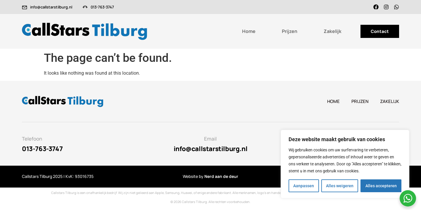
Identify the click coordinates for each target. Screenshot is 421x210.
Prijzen (289, 31)
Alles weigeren (339, 185)
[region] (345, 164)
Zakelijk (332, 31)
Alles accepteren (381, 185)
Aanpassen (303, 185)
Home (249, 31)
